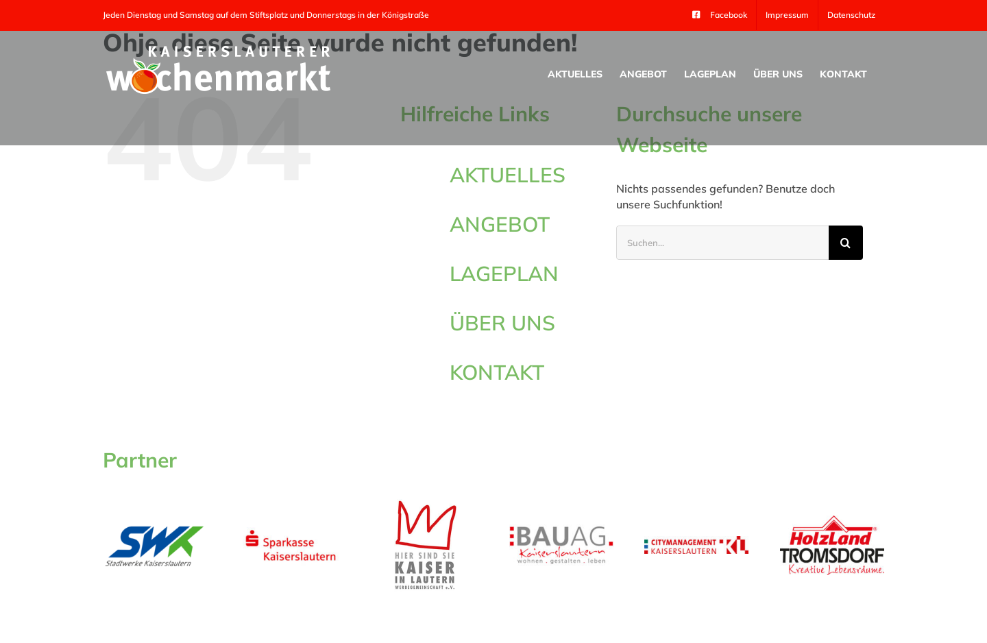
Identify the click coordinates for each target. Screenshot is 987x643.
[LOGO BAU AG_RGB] (561, 530)
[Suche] (846, 243)
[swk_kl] (155, 526)
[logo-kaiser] (425, 502)
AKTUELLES (507, 175)
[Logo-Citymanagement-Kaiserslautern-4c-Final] (696, 541)
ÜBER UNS (502, 323)
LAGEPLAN (504, 273)
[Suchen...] (722, 243)
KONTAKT (497, 372)
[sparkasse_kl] (291, 528)
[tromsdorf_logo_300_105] (832, 521)
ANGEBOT (500, 224)
